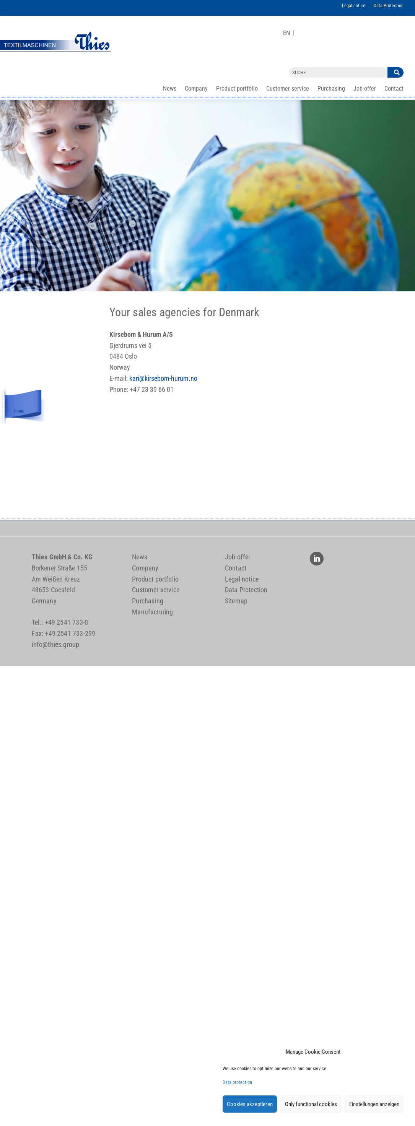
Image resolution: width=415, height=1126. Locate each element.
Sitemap (236, 601)
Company (196, 89)
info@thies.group (56, 644)
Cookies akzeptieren (250, 1104)
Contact (394, 89)
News (169, 89)
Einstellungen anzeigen (374, 1104)
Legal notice (353, 5)
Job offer (364, 89)
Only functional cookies (311, 1104)
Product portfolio (237, 89)
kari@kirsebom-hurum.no (163, 378)
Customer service (287, 89)
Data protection (237, 1082)
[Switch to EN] (286, 33)
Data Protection (389, 5)
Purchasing (331, 89)
